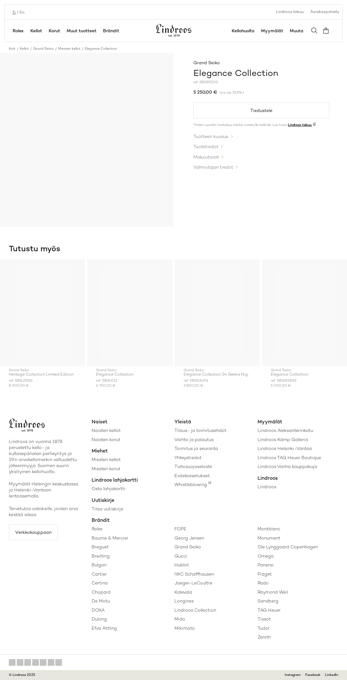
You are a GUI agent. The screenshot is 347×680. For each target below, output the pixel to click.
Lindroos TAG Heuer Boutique (289, 457)
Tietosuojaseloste (193, 466)
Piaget (265, 574)
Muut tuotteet (81, 31)
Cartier (99, 574)
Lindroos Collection (195, 610)
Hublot (181, 565)
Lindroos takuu (290, 11)
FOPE (180, 529)
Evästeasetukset (192, 475)
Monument (269, 538)
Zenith (264, 637)
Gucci (180, 556)
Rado (263, 583)
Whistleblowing (190, 484)
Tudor (264, 628)
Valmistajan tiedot (213, 166)
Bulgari (99, 565)
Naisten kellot (106, 430)
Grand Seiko (43, 49)
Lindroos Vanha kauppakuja (287, 466)
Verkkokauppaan (34, 532)
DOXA (98, 610)
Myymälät (273, 31)
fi (13, 12)
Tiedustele (261, 111)
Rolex (18, 31)
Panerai (266, 565)
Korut (54, 31)
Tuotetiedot (205, 146)
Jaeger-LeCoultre (193, 583)
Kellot (36, 31)
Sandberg (268, 601)
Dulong (99, 619)
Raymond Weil (273, 592)
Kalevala (183, 592)
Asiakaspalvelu (324, 11)
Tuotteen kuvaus (210, 136)
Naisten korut (106, 439)
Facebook (312, 675)
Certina (100, 583)
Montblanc (269, 529)
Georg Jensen (189, 538)
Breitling (101, 556)
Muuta (298, 31)
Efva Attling (104, 628)
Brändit (111, 31)
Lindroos (267, 487)
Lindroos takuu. (300, 125)
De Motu (101, 601)
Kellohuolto (244, 31)
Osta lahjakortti (108, 488)
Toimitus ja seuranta (196, 448)
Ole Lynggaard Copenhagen (288, 547)
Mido (179, 619)
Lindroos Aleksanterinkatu (285, 430)
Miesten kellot (69, 49)
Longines (184, 601)
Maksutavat (206, 156)
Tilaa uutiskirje (107, 509)
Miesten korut (106, 468)
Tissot (264, 619)
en (21, 12)
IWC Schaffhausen (194, 574)
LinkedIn (331, 675)
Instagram (293, 675)
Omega (266, 556)
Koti (12, 49)
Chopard (101, 592)
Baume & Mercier (110, 538)
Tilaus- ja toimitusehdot (200, 430)
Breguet (100, 547)
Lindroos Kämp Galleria (283, 439)
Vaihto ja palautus (194, 439)
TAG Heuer (269, 610)
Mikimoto (184, 628)
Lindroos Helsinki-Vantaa (285, 448)
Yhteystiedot (188, 457)
